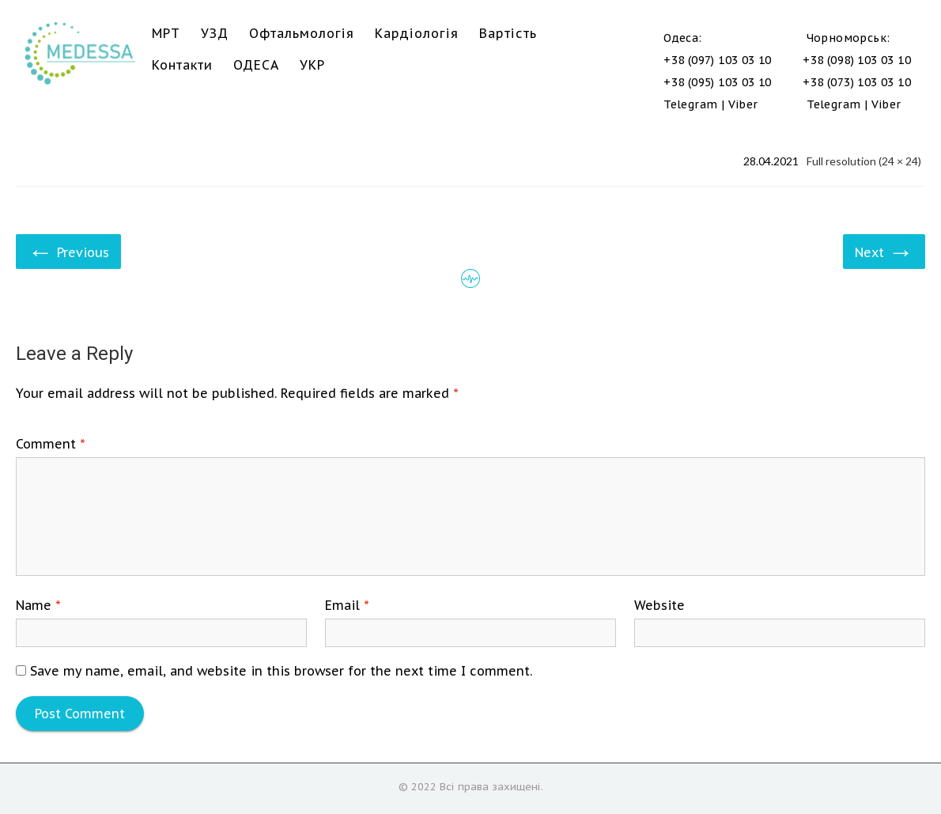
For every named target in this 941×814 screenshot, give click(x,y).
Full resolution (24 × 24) (864, 161)
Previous (68, 250)
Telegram (690, 104)
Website (659, 605)
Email (347, 605)
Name (38, 605)
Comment (50, 444)
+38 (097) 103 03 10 (717, 60)
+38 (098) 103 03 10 (857, 60)
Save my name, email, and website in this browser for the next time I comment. (281, 671)
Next (884, 250)
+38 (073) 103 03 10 (857, 82)
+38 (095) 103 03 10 (717, 82)
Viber (743, 104)
